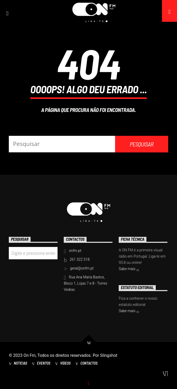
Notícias (20, 363)
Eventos (44, 363)
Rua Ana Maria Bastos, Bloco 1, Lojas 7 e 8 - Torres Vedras (85, 283)
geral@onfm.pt (82, 268)
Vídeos (65, 363)
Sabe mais (129, 269)
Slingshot (108, 355)
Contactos (88, 363)
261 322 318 (80, 259)
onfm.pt (75, 251)
